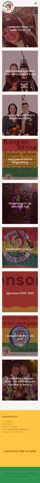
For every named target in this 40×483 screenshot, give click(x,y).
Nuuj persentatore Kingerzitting (20, 161)
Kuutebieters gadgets (20, 249)
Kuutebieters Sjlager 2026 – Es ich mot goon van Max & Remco (20, 381)
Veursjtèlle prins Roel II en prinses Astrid (20, 116)
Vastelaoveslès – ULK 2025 (20, 337)
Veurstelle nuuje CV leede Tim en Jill (20, 28)
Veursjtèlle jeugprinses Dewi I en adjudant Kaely (20, 72)
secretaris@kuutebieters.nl (19, 429)
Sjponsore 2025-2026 (20, 293)
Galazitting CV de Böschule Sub (20, 205)
